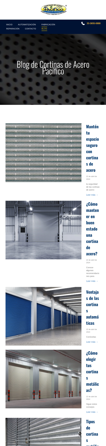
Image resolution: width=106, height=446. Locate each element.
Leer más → (92, 195)
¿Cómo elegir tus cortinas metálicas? (92, 371)
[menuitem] (9, 24)
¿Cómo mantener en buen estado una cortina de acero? (92, 229)
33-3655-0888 (93, 23)
